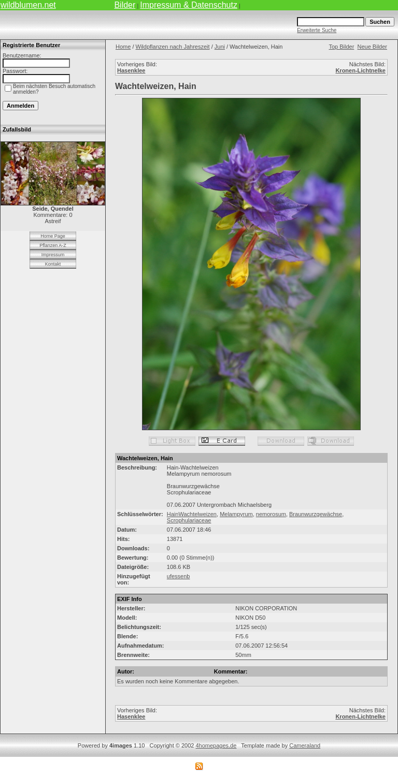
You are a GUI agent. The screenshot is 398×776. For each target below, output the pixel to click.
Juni (220, 46)
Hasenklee (131, 70)
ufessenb (178, 576)
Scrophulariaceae (189, 520)
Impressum (53, 254)
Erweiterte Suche (316, 30)
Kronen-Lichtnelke (360, 70)
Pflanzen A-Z (52, 245)
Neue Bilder (372, 46)
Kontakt (53, 264)
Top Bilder (341, 46)
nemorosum (271, 514)
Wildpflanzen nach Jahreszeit (173, 46)
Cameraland (304, 745)
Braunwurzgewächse (315, 514)
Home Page (52, 236)
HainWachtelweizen (192, 514)
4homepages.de (215, 745)
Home (123, 46)
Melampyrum (236, 514)
